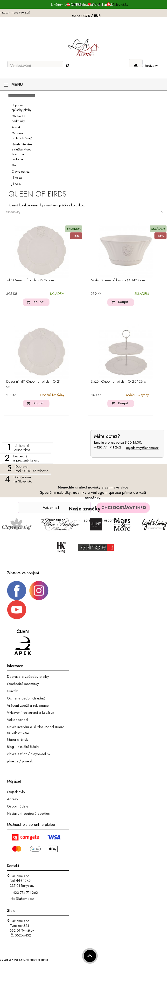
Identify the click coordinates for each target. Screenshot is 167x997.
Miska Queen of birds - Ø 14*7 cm (118, 280)
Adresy (12, 799)
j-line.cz (12, 761)
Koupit (38, 301)
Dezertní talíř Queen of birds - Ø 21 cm (33, 384)
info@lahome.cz (22, 898)
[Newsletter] (54, 507)
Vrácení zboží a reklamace (28, 705)
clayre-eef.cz (17, 754)
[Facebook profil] (16, 590)
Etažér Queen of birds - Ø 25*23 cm (119, 381)
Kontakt (12, 691)
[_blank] (16, 609)
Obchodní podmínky (23, 683)
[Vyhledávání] (35, 65)
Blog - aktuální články (23, 746)
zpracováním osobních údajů (105, 520)
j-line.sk (27, 761)
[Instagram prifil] (39, 590)
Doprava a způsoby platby (28, 676)
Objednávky (16, 791)
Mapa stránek (17, 739)
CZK (87, 16)
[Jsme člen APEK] (22, 642)
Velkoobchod (17, 719)
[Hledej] (67, 66)
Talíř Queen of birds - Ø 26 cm (30, 280)
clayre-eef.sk (40, 754)
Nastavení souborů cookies (28, 813)
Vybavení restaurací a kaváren (30, 712)
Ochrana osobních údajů (26, 698)
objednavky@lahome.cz (142, 447)
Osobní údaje (17, 806)
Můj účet (14, 781)
